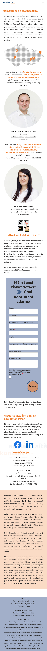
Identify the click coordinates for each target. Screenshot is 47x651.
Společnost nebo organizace (21, 323)
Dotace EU (25, 619)
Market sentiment (34, 648)
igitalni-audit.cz (18, 640)
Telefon (12, 337)
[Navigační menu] (42, 2)
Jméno (12, 308)
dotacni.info (11, 632)
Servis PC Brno (25, 632)
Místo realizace (15, 351)
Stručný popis (15, 359)
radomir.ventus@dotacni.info (23, 137)
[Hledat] (38, 2)
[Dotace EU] (8, 3)
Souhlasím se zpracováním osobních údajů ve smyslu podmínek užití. (20, 372)
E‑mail (12, 330)
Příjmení (13, 315)
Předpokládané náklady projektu (23, 344)
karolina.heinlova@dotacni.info (23, 212)
